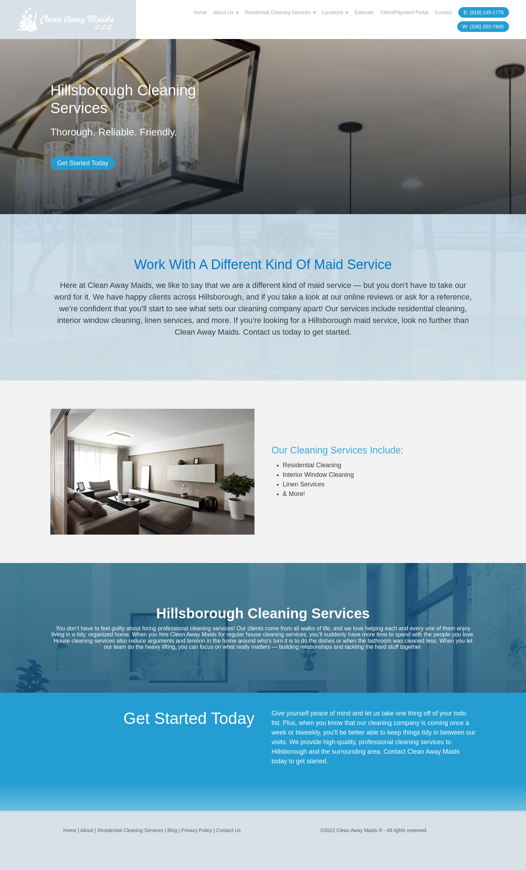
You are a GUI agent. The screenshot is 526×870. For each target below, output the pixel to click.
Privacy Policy (196, 830)
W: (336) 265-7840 (483, 26)
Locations (335, 12)
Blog (172, 830)
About (87, 830)
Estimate (364, 12)
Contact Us (228, 830)
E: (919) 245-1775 (484, 12)
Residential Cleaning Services (280, 12)
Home (200, 12)
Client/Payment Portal (404, 12)
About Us (225, 12)
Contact (443, 12)
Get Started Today (82, 163)
